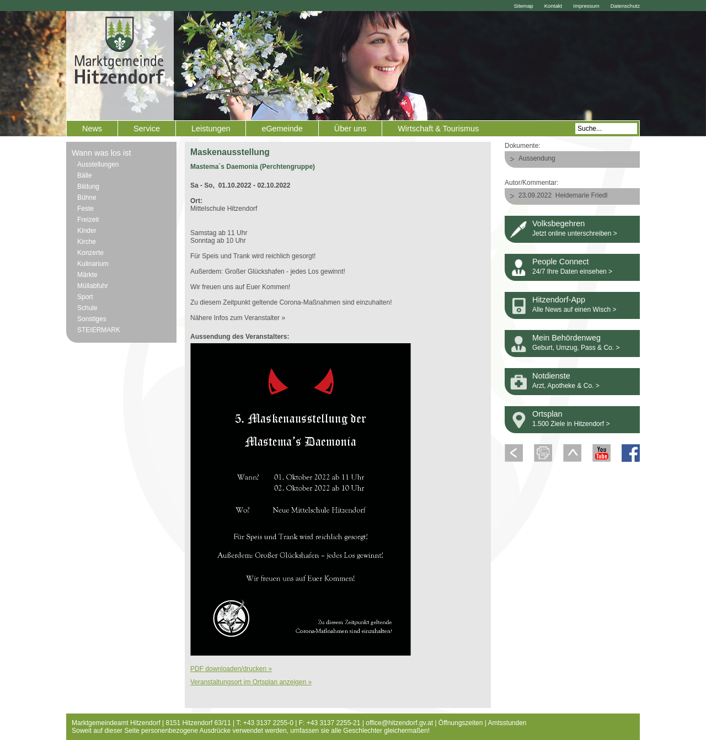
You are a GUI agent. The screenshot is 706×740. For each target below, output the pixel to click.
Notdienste (551, 375)
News (92, 128)
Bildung (88, 186)
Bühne (87, 197)
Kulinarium (93, 264)
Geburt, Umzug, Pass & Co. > (575, 348)
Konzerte (90, 253)
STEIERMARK (98, 330)
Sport (85, 297)
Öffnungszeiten (460, 723)
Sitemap (523, 6)
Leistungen (210, 128)
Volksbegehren (558, 223)
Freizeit (88, 219)
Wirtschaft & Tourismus (438, 128)
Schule (87, 308)
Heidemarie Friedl (581, 195)
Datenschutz (625, 6)
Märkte (87, 275)
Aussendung (536, 158)
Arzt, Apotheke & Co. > (566, 386)
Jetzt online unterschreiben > (574, 233)
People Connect (560, 261)
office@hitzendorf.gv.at (399, 723)
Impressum (586, 6)
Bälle (84, 175)
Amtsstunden (507, 723)
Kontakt (553, 6)
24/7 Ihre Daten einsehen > (572, 271)
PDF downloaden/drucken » (231, 669)
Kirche (86, 242)
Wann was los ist (101, 152)
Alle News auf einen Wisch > (574, 309)
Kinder (87, 231)
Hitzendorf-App (558, 299)
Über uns (350, 128)
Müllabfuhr (92, 286)
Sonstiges (91, 319)
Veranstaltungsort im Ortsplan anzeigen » (251, 682)
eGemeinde (281, 128)
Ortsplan (547, 413)
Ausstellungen (98, 164)
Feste (85, 208)
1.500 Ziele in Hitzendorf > (570, 424)
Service (146, 128)
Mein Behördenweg (566, 337)
